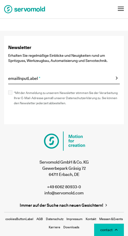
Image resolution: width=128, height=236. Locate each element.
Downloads (71, 227)
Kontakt (91, 219)
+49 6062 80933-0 (64, 187)
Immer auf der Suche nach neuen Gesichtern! (64, 205)
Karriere (54, 227)
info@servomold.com (64, 193)
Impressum (74, 219)
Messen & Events (111, 219)
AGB (39, 219)
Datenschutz (54, 219)
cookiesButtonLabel (19, 219)
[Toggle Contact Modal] (109, 230)
